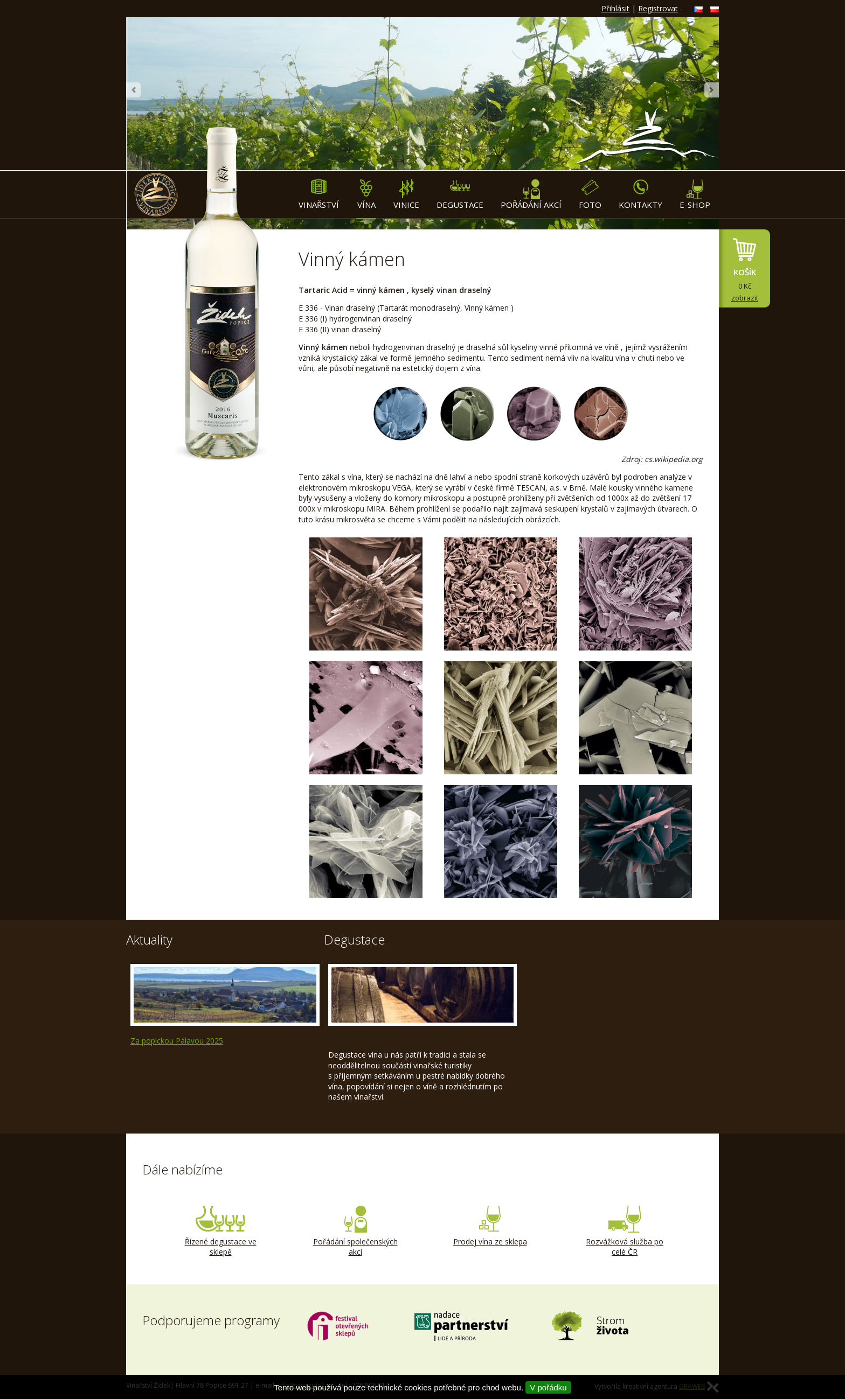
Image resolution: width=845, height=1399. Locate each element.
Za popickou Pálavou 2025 (176, 1041)
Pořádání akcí (531, 194)
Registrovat (658, 8)
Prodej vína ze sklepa (490, 1226)
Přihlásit (615, 8)
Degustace (460, 194)
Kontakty (640, 194)
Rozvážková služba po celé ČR (624, 1231)
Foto (590, 194)
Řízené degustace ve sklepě (220, 1231)
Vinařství (319, 194)
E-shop (695, 194)
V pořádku (548, 1387)
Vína (366, 194)
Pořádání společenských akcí (355, 1231)
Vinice (406, 194)
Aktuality (149, 939)
